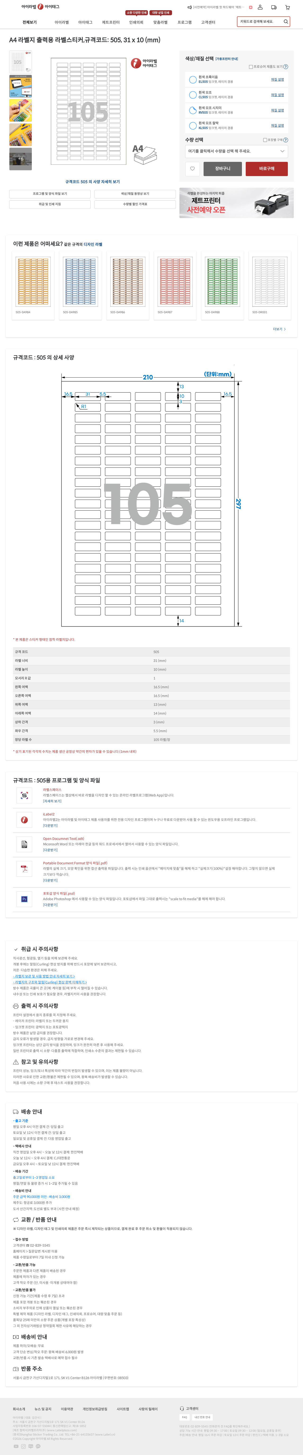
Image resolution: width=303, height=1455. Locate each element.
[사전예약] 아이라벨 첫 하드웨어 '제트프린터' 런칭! (220, 7)
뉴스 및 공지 (43, 1409)
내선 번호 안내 (202, 1417)
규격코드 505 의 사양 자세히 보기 (92, 181)
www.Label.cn (105, 1434)
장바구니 (222, 168)
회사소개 (19, 1409)
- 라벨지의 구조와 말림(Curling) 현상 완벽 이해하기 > (50, 982)
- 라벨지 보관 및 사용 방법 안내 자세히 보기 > (44, 976)
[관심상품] (192, 169)
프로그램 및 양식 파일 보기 (50, 194)
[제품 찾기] (286, 21)
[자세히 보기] (52, 801)
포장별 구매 (273, 140)
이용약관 (67, 1409)
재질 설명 (277, 79)
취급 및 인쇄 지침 (50, 204)
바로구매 (266, 168)
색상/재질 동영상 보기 (135, 194)
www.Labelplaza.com (62, 1430)
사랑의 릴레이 (148, 1409)
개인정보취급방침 (95, 1409)
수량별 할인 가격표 (135, 204)
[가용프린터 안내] (226, 59)
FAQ (184, 1417)
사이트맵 (123, 1409)
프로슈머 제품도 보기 (266, 67)
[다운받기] (50, 825)
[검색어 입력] (263, 21)
